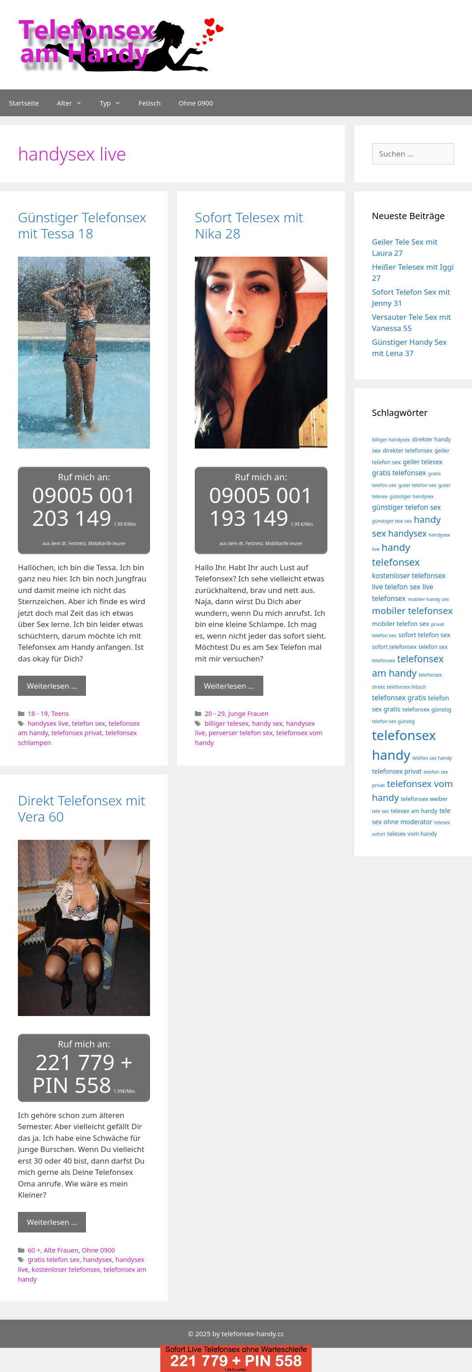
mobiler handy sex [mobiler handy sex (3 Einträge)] (428, 599)
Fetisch (150, 102)
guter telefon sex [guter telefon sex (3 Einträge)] (418, 485)
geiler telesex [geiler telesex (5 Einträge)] (422, 461)
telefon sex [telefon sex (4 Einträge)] (433, 647)
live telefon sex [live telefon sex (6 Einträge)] (396, 587)
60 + (34, 1247)
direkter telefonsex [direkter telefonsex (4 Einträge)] (408, 450)
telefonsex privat (76, 732)
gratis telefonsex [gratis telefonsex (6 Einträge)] (399, 473)
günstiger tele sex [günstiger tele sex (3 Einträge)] (392, 521)
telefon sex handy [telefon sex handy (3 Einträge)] (432, 758)
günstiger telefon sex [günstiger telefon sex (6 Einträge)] (406, 507)
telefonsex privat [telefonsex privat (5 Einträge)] (397, 771)
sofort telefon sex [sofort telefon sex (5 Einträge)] (425, 635)
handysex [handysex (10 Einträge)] (407, 533)
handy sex (267, 722)
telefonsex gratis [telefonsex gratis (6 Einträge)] (399, 698)
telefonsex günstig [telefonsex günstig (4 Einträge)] (426, 709)
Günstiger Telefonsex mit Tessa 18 (82, 225)
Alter (74, 102)
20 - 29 (215, 712)
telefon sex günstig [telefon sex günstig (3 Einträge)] (393, 721)
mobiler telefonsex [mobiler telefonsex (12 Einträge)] (412, 610)
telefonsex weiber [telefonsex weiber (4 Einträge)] (424, 799)
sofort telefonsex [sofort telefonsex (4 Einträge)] (394, 647)
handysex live (48, 722)
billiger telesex (227, 722)
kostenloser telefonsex (66, 1266)
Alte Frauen (61, 1247)
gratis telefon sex (54, 1257)
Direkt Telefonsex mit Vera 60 (81, 807)
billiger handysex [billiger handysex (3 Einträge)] (391, 439)
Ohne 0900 (196, 102)
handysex (97, 1257)
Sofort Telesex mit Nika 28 (249, 225)
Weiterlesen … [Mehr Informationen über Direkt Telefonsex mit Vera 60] (52, 1220)
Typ (115, 102)
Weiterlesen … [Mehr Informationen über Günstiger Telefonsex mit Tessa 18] (52, 684)
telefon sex (88, 722)
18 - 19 (38, 712)
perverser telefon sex (241, 732)
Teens (60, 712)
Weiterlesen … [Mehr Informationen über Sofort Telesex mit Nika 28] (229, 684)
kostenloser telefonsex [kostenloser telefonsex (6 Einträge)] (409, 575)
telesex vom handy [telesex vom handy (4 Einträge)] (412, 834)
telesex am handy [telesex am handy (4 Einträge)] (414, 811)
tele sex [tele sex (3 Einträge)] (380, 811)
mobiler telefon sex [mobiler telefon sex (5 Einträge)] (400, 623)
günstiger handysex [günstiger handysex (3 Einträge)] (412, 496)
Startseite (24, 102)
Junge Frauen (248, 712)
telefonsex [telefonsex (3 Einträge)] (383, 660)
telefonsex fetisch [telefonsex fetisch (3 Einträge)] (406, 687)
